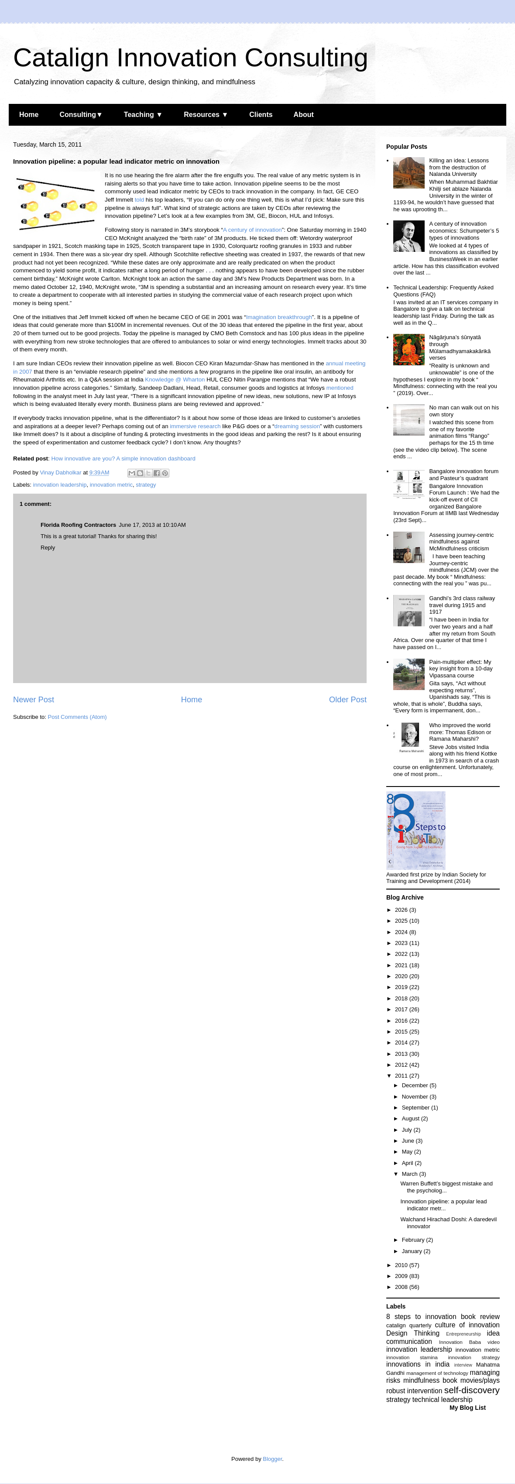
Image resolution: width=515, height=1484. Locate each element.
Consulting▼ (81, 114)
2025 (402, 920)
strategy (146, 484)
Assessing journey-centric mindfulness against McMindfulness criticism (461, 542)
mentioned (340, 388)
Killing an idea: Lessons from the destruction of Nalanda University (459, 167)
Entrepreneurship (463, 1334)
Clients (260, 114)
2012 (402, 1064)
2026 (402, 910)
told (139, 199)
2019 (402, 987)
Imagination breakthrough (279, 317)
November (416, 1096)
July (408, 1130)
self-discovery (472, 1390)
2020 (402, 976)
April (408, 1163)
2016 (402, 1020)
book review (480, 1316)
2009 (402, 1276)
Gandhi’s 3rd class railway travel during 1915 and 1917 (462, 605)
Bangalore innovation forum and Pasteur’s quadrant (463, 474)
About (304, 114)
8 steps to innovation (421, 1316)
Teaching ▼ (143, 114)
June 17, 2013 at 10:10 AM (152, 525)
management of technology (437, 1373)
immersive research (195, 426)
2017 (402, 1009)
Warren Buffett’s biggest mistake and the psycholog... (446, 1187)
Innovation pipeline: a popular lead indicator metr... (443, 1205)
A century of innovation (252, 230)
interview (463, 1365)
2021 (402, 965)
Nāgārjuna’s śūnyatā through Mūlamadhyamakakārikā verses (460, 347)
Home (28, 114)
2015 (402, 1031)
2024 (402, 932)
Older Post (348, 699)
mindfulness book (430, 1380)
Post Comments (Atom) (77, 717)
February (414, 1240)
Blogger (272, 1459)
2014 (402, 1042)
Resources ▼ (206, 114)
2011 (402, 1075)
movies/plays (480, 1380)
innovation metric (111, 484)
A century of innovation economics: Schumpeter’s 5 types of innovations (464, 230)
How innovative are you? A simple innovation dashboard (123, 458)
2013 (402, 1054)
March (410, 1174)
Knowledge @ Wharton (175, 379)
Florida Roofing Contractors (78, 525)
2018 (402, 998)
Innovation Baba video (469, 1342)
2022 (402, 954)
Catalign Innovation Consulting (190, 57)
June (409, 1140)
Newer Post (33, 699)
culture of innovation (467, 1325)
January (413, 1251)
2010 (402, 1265)
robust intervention (414, 1391)
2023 (402, 943)
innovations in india (418, 1364)
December (416, 1085)
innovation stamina (412, 1357)
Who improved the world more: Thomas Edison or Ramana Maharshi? (460, 732)
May (408, 1151)
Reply (48, 547)
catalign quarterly (408, 1325)
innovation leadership (60, 484)
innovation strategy (474, 1357)
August (411, 1118)
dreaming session (297, 426)
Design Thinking (412, 1333)
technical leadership (442, 1399)
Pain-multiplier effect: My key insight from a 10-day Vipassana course (460, 669)
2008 (402, 1287)
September (416, 1107)
